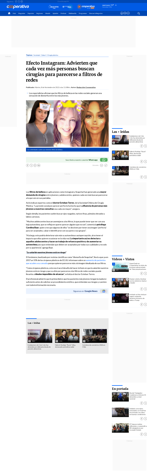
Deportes (31, 13)
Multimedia (72, 13)
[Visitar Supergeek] (128, 15)
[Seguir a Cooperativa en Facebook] (16, 1)
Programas (83, 13)
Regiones (39, 13)
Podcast (63, 13)
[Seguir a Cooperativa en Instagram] (22, 1)
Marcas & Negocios (96, 13)
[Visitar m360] (124, 15)
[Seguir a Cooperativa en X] (19, 1)
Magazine (21, 13)
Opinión (55, 13)
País (14, 13)
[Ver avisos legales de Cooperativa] (121, 15)
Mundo (47, 13)
